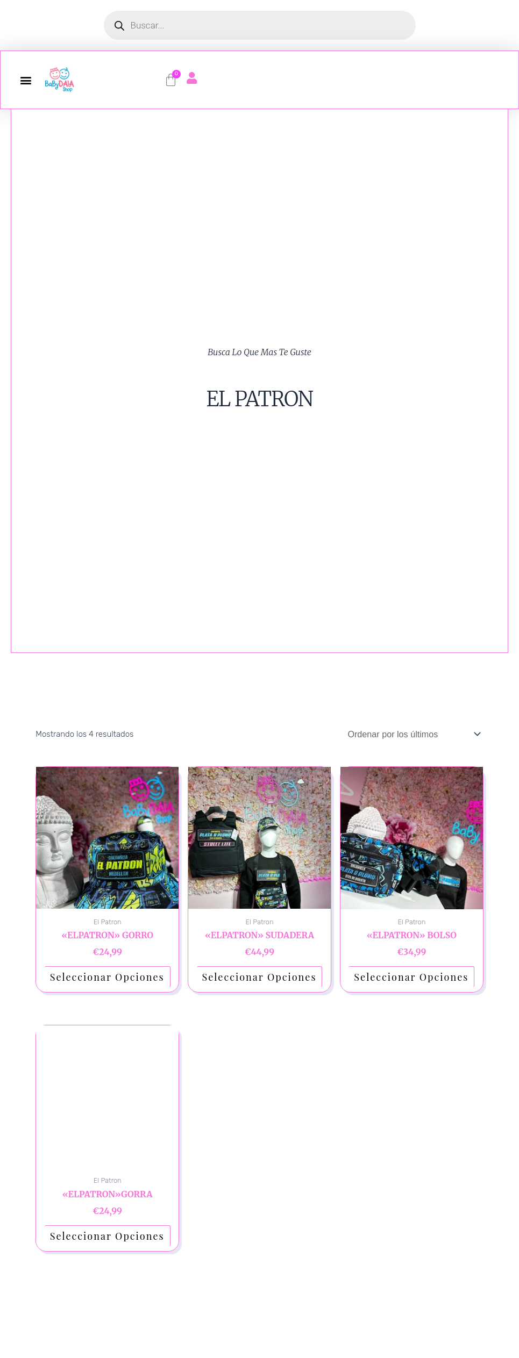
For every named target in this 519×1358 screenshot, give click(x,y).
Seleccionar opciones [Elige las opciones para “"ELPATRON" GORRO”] (107, 978)
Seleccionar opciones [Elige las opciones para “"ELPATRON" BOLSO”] (411, 978)
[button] (25, 80)
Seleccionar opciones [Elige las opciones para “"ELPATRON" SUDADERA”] (259, 978)
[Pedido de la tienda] (408, 734)
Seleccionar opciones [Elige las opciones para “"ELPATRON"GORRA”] (107, 1237)
